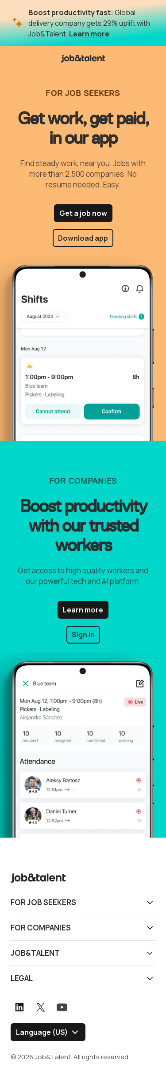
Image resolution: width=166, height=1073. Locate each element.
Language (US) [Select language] (42, 1032)
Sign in (83, 635)
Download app (83, 238)
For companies (41, 927)
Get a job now (83, 213)
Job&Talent (35, 953)
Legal (22, 978)
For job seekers (43, 902)
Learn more (89, 34)
